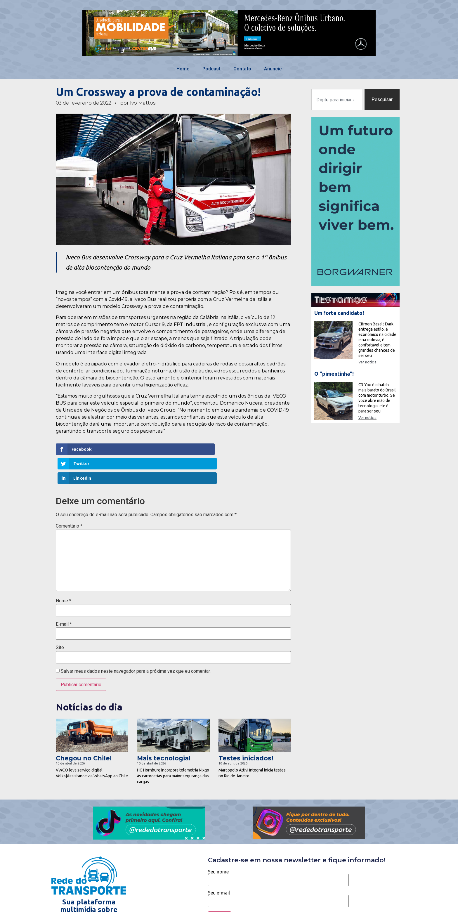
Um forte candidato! (339, 313)
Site (60, 619)
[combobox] (336, 99)
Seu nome (278, 847)
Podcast (211, 69)
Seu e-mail (278, 868)
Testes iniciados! (245, 729)
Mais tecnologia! (163, 729)
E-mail (64, 595)
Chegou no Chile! (84, 729)
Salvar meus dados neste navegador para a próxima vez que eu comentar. (136, 642)
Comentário (69, 497)
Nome (63, 572)
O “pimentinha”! (334, 374)
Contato (242, 69)
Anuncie (273, 69)
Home (183, 69)
